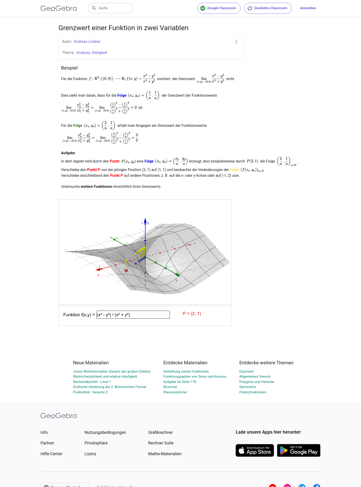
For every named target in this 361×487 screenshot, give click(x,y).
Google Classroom (218, 8)
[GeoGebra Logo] (59, 8)
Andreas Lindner (87, 41)
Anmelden (308, 8)
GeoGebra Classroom (267, 8)
